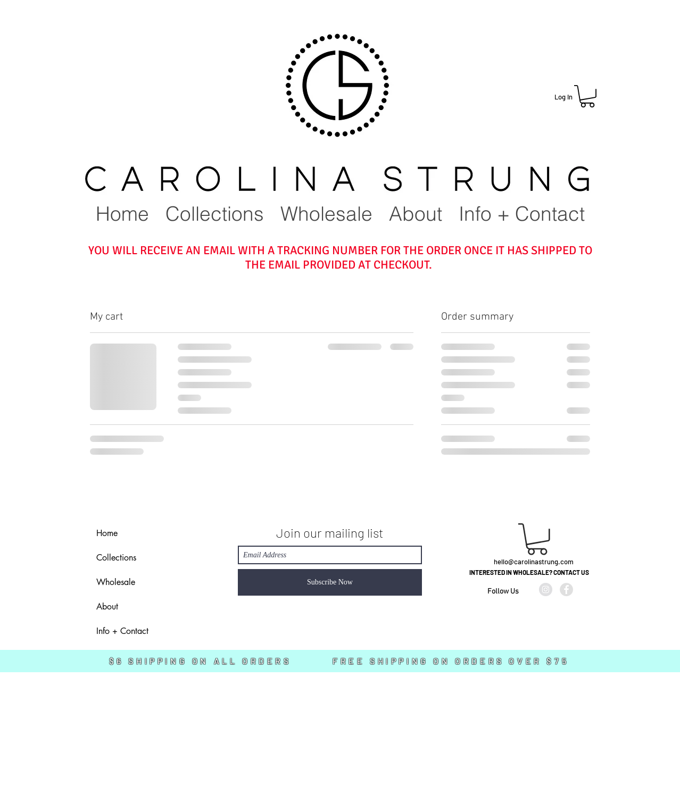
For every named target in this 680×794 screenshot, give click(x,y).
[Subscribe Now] (330, 582)
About (107, 606)
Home (107, 533)
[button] (587, 96)
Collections (116, 557)
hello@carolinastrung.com (534, 561)
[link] (537, 539)
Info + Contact (122, 631)
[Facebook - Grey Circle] (566, 589)
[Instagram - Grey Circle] (545, 589)
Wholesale (115, 582)
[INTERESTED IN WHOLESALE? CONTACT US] (529, 572)
